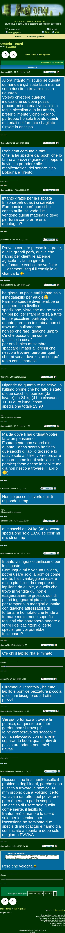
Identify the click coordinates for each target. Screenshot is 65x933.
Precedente (46, 63)
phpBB (28, 930)
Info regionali (44, 55)
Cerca (45, 32)
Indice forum (30, 55)
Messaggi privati (13, 33)
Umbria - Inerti (11, 44)
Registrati (52, 29)
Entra (55, 32)
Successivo (12, 47)
